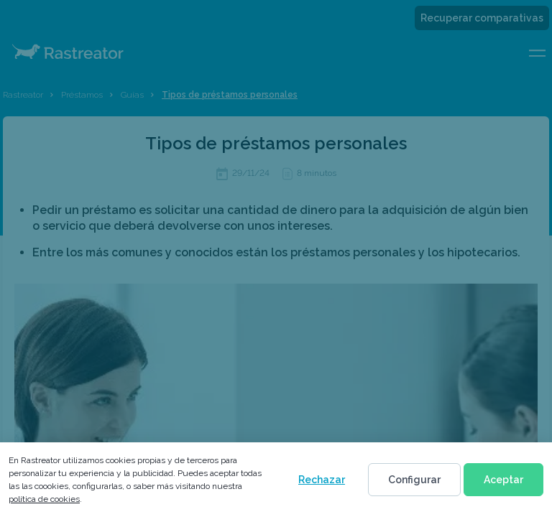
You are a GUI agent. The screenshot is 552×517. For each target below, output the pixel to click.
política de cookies (44, 499)
